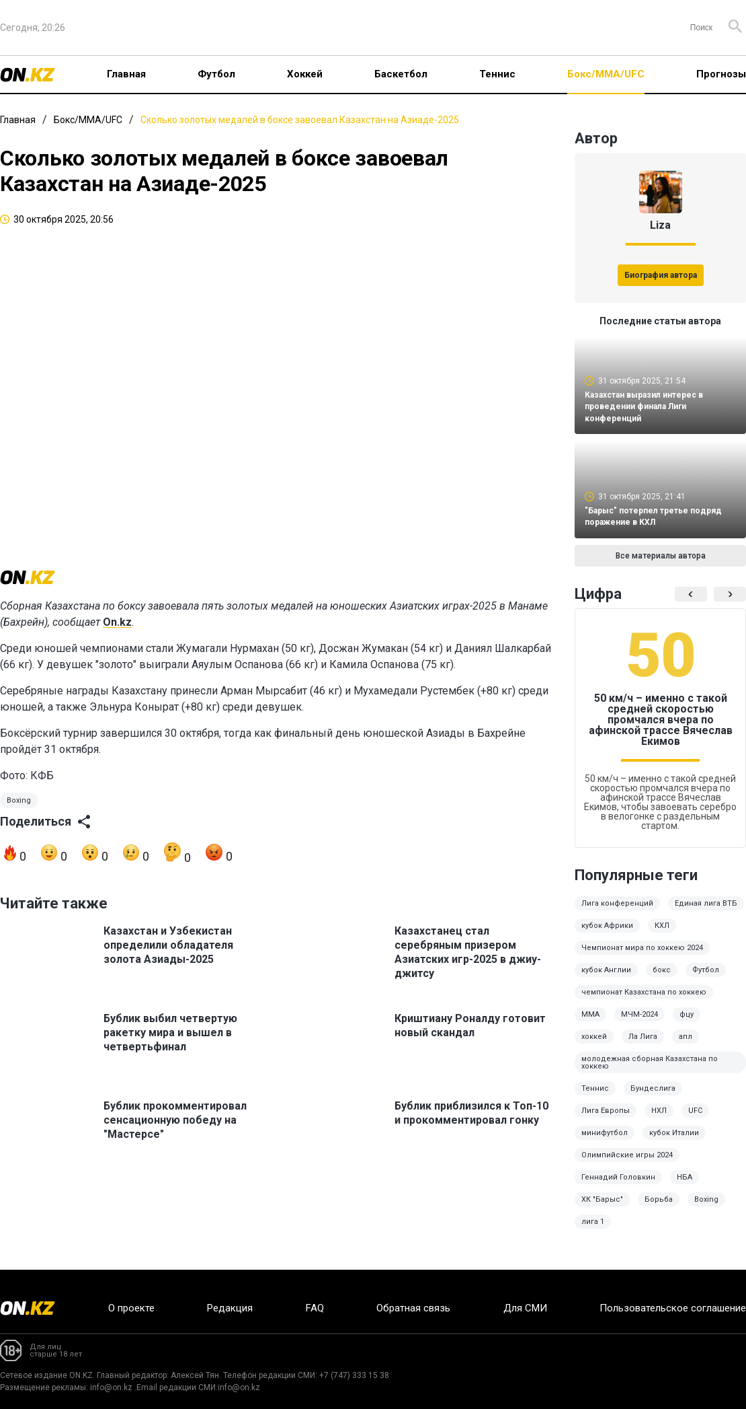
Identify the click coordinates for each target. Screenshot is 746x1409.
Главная (126, 74)
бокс (662, 979)
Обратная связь (413, 1308)
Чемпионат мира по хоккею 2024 (642, 957)
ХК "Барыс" (602, 1208)
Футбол (216, 74)
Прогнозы (721, 74)
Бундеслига (652, 1097)
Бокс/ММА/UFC (606, 74)
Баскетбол (400, 74)
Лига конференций (617, 912)
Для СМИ (525, 1308)
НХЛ (659, 1120)
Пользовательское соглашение (672, 1308)
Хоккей (305, 74)
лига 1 (592, 1231)
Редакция (230, 1308)
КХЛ (662, 935)
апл (685, 1046)
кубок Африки (607, 935)
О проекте (131, 1308)
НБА (684, 1186)
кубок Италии (674, 1142)
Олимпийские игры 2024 (627, 1164)
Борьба (659, 1208)
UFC (695, 1120)
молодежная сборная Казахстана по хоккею (649, 1072)
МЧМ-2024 (639, 1023)
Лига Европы (605, 1120)
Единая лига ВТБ (706, 912)
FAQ (315, 1308)
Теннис (497, 74)
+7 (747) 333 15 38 (354, 1375)
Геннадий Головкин (618, 1186)
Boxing (19, 815)
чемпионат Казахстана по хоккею (643, 1001)
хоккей (594, 1046)
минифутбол (604, 1142)
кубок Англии (606, 979)
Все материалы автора (661, 565)
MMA (590, 1023)
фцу (686, 1023)
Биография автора (660, 275)
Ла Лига (642, 1046)
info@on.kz (111, 1387)
